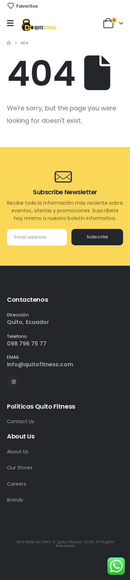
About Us (17, 451)
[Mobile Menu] (12, 23)
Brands (15, 499)
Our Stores (20, 467)
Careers (16, 483)
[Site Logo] (38, 24)
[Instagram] (13, 381)
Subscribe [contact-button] (97, 237)
